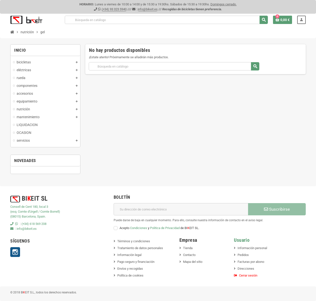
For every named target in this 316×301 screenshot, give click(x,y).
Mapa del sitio (192, 262)
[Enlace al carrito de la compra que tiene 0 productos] (282, 20)
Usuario (242, 240)
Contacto (189, 255)
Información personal (252, 248)
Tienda (188, 248)
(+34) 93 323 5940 (114, 9)
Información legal (129, 255)
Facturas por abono (251, 262)
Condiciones (138, 228)
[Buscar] (166, 20)
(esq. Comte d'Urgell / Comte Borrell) (35, 211)
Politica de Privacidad (165, 228)
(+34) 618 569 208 (34, 224)
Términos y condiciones (133, 241)
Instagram (15, 252)
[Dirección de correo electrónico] (181, 209)
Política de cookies (130, 275)
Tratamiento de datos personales (140, 248)
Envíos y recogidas (130, 268)
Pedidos (243, 255)
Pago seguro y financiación (135, 262)
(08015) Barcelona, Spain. (28, 216)
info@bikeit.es (148, 9)
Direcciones (246, 268)
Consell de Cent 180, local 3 (29, 206)
